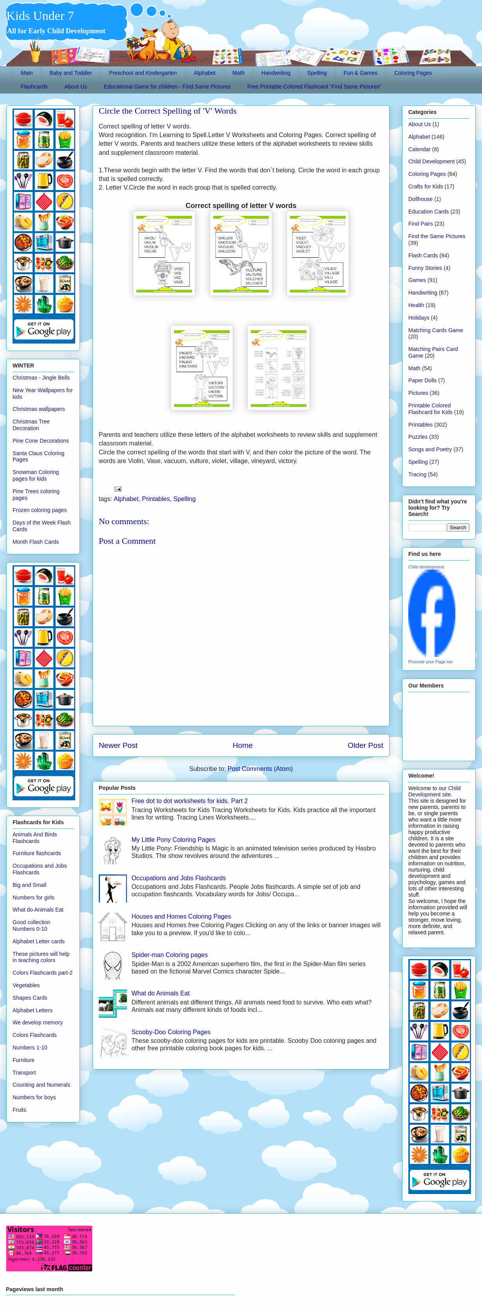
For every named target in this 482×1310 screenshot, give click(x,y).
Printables (156, 499)
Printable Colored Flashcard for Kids (430, 408)
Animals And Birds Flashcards (35, 837)
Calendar (419, 149)
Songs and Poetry (430, 449)
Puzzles (418, 437)
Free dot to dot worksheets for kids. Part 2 (189, 801)
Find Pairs (420, 224)
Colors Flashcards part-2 (42, 973)
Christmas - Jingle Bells (41, 378)
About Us (75, 86)
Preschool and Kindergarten (143, 73)
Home (243, 745)
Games (417, 280)
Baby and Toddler (70, 73)
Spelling (317, 73)
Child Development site (434, 791)
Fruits (19, 1110)
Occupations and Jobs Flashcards (178, 878)
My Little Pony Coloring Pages (173, 839)
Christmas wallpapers (39, 409)
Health (416, 305)
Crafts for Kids (425, 186)
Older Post (365, 745)
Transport (24, 1072)
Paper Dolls (422, 380)
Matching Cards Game (435, 330)
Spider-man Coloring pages (169, 955)
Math (238, 73)
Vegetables (26, 985)
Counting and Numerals (41, 1085)
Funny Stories (425, 268)
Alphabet (205, 73)
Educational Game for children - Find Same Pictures (167, 86)
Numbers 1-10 (30, 1047)
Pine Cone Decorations (41, 441)
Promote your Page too (430, 661)
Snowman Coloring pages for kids (36, 475)
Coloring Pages (413, 73)
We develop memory (38, 1022)
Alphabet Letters (33, 1010)
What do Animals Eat (160, 993)
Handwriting (275, 73)
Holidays (418, 318)
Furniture (23, 1060)
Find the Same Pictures (437, 236)
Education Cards (428, 211)
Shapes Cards (30, 998)
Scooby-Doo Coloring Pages (170, 1032)
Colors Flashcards (35, 1035)
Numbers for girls (33, 897)
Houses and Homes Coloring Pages (181, 916)
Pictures (418, 393)
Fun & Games (360, 73)
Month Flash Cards (36, 542)
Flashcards (34, 86)
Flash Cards (423, 255)
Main (27, 73)
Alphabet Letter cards (39, 941)
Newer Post (118, 745)
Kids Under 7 (40, 16)
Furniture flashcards (37, 853)
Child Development (431, 161)
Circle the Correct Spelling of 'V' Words (168, 111)
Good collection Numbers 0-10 (32, 925)
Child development (426, 567)
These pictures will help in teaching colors (41, 957)
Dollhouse (420, 199)
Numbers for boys (34, 1097)
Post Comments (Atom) (260, 768)
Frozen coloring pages (40, 510)
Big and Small (29, 885)
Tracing (417, 474)
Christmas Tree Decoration (31, 424)
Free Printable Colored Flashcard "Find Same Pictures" (314, 86)
